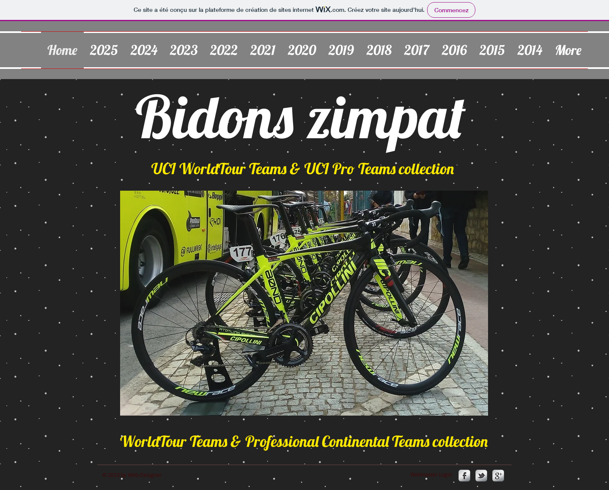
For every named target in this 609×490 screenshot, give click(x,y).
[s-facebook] (464, 476)
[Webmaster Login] (431, 474)
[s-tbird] (481, 476)
